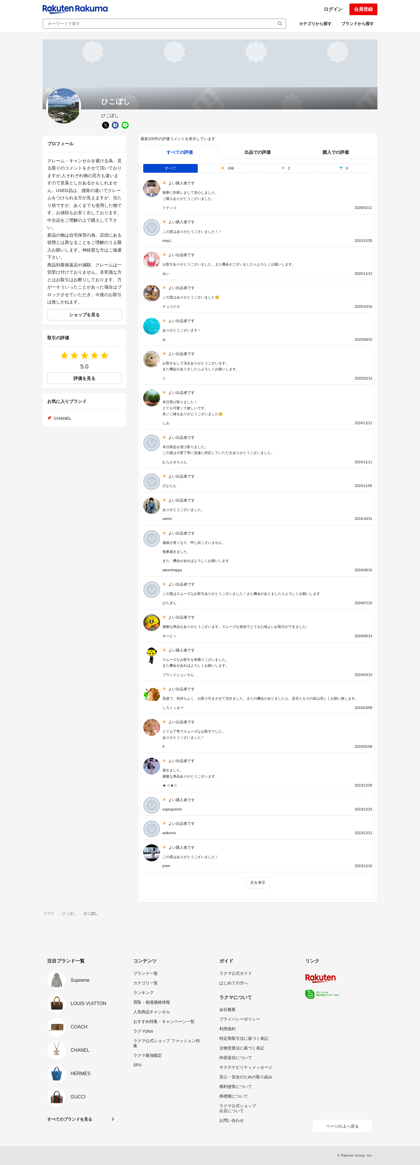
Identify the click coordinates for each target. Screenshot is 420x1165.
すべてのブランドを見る (69, 1119)
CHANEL (63, 418)
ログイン (333, 9)
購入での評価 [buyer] (336, 152)
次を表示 (257, 882)
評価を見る (84, 378)
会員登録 (363, 9)
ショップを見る (84, 314)
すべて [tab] (170, 168)
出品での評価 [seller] (257, 152)
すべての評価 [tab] (180, 152)
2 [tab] (285, 168)
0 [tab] (343, 168)
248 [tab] (227, 168)
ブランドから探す (357, 23)
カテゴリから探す (315, 23)
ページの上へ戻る (342, 1126)
